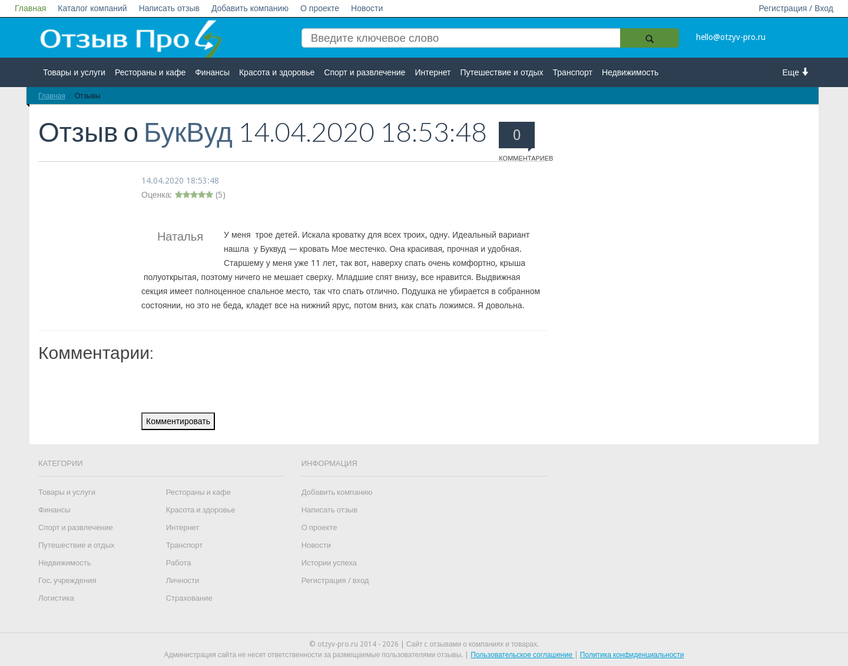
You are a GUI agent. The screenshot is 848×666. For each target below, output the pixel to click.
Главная (30, 8)
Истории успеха (329, 562)
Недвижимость (630, 72)
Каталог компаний (92, 8)
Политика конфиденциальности (632, 655)
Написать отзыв (169, 8)
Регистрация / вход (335, 580)
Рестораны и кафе (150, 72)
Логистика (56, 598)
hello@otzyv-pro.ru (731, 37)
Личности (183, 580)
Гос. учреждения (67, 580)
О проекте (319, 8)
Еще (796, 72)
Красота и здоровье (276, 72)
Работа (178, 562)
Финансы (212, 72)
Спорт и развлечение (364, 72)
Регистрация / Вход (795, 8)
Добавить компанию (250, 8)
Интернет (432, 72)
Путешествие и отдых (502, 72)
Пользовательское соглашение (522, 655)
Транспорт (572, 72)
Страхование (189, 598)
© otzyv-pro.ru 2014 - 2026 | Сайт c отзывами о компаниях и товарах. (424, 644)
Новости (367, 8)
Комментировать (178, 421)
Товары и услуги (74, 72)
